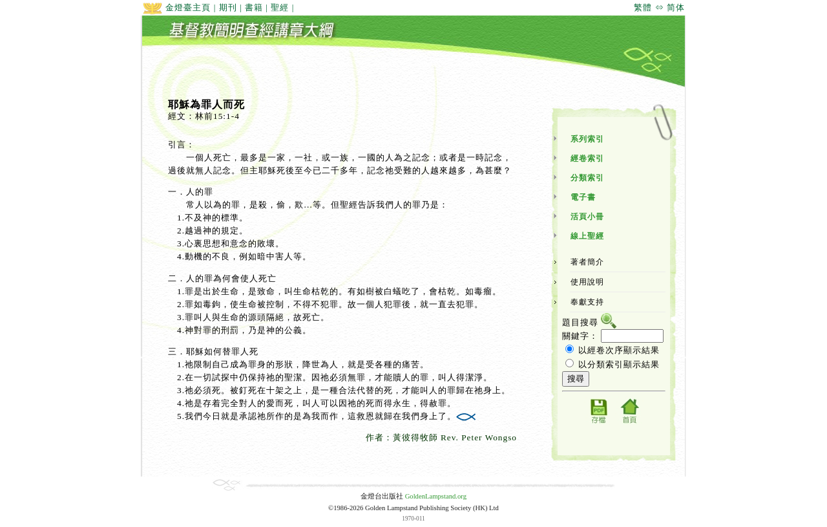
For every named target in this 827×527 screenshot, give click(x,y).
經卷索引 (587, 158)
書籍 (254, 7)
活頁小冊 (587, 216)
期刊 (228, 7)
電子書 (583, 197)
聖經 (280, 7)
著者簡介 (587, 261)
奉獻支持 (587, 302)
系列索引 (587, 139)
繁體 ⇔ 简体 (659, 7)
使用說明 (587, 281)
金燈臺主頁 (176, 7)
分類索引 (587, 177)
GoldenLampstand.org (435, 496)
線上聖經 (587, 236)
